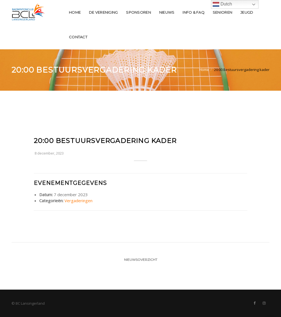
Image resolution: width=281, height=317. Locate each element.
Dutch (222, 4)
